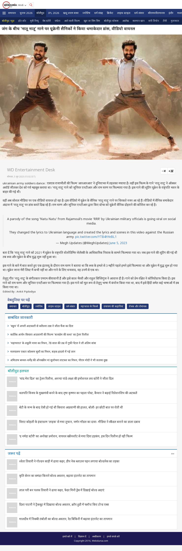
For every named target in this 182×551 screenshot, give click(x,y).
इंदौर (171, 13)
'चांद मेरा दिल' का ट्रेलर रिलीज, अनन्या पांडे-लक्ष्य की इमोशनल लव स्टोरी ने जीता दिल (66, 378)
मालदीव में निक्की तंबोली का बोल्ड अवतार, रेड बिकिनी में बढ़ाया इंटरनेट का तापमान (65, 519)
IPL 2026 (53, 13)
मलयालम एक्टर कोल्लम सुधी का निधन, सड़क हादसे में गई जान (42, 352)
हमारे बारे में (67, 536)
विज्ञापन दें (82, 536)
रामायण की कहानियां (113, 306)
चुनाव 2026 (26, 13)
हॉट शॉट (22, 20)
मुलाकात (175, 20)
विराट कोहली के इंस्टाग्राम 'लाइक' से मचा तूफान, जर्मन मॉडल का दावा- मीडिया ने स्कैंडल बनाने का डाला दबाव (79, 422)
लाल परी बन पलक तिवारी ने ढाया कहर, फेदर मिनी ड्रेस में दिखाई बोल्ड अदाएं (61, 490)
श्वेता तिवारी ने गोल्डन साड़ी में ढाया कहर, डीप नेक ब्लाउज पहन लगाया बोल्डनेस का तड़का (69, 461)
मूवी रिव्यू (34, 20)
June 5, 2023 (118, 243)
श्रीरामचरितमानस (156, 13)
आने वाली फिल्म (72, 20)
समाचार (12, 13)
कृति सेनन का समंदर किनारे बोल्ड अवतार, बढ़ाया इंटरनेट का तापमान (57, 476)
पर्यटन (57, 20)
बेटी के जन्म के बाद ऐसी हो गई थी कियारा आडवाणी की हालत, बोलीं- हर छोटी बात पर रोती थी (71, 407)
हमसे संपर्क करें (113, 536)
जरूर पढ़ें (14, 453)
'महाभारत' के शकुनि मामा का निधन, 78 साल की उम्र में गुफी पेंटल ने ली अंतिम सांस (53, 343)
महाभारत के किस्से (89, 306)
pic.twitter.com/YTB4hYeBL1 (96, 236)
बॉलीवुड (40, 13)
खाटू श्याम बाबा (71, 13)
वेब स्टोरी (46, 20)
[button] (4, 13)
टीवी (165, 20)
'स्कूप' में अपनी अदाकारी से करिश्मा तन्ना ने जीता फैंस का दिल (41, 326)
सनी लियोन (153, 20)
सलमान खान (138, 20)
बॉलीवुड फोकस (111, 20)
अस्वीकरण (96, 536)
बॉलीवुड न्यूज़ (8, 20)
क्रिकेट (110, 13)
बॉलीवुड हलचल (18, 370)
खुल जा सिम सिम (92, 20)
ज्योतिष (86, 13)
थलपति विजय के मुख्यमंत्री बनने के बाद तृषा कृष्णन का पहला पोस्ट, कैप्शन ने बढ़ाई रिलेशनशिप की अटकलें (78, 393)
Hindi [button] (21, 5)
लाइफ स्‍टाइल (123, 13)
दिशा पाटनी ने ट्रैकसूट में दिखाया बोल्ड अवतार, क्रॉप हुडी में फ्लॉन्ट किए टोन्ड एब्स (64, 504)
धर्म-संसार (139, 13)
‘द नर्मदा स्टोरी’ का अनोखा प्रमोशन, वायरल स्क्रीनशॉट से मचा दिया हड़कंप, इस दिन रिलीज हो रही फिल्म (76, 436)
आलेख (125, 20)
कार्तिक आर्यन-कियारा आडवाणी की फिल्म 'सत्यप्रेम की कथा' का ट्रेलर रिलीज (49, 334)
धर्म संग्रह (98, 13)
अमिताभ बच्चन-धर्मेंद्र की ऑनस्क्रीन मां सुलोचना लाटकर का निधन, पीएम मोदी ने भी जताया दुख (58, 360)
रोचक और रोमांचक (138, 306)
